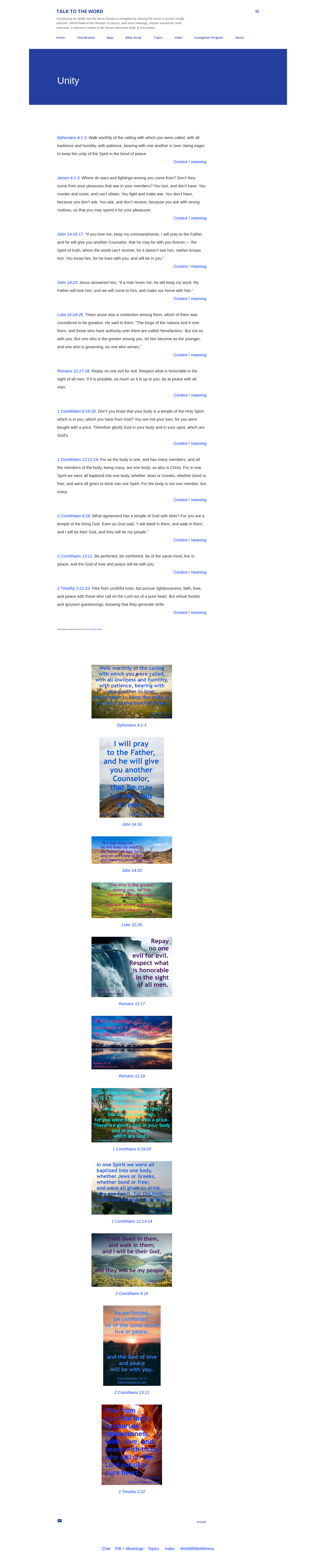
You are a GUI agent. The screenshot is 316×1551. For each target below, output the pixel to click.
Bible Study (133, 37)
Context (181, 162)
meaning (198, 162)
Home (60, 37)
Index (178, 37)
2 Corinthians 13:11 (131, 1392)
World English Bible (94, 629)
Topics (158, 37)
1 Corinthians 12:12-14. (78, 459)
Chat (106, 1548)
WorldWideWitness (197, 1548)
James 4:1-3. (69, 178)
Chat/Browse (86, 37)
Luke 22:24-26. (70, 314)
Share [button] (201, 1522)
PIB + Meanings (129, 1548)
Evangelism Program (208, 37)
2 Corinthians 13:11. (75, 556)
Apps (110, 37)
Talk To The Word (79, 11)
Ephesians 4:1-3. (72, 137)
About (239, 37)
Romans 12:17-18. (73, 371)
